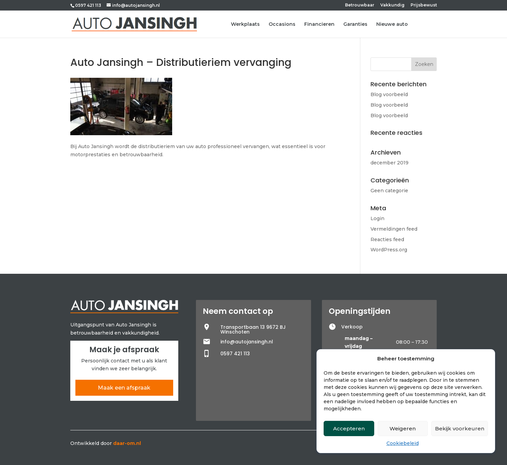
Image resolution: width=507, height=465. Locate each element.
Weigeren (403, 428)
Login (377, 218)
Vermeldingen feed (393, 229)
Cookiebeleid (402, 443)
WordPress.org (388, 250)
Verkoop (352, 326)
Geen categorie (389, 190)
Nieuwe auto (392, 24)
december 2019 (389, 163)
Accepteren (349, 428)
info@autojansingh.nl (246, 341)
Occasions (282, 24)
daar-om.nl (127, 443)
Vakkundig (392, 5)
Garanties (355, 24)
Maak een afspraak (124, 387)
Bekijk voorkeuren (459, 428)
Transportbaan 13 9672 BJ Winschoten (253, 329)
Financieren (319, 24)
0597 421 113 (88, 5)
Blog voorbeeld (389, 94)
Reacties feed (387, 239)
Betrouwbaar (359, 5)
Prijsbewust (424, 5)
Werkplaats (245, 24)
